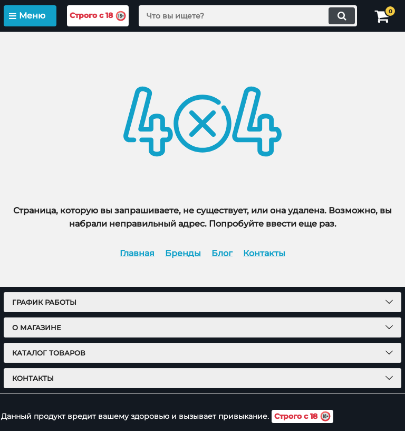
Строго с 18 (98, 16)
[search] (248, 15)
